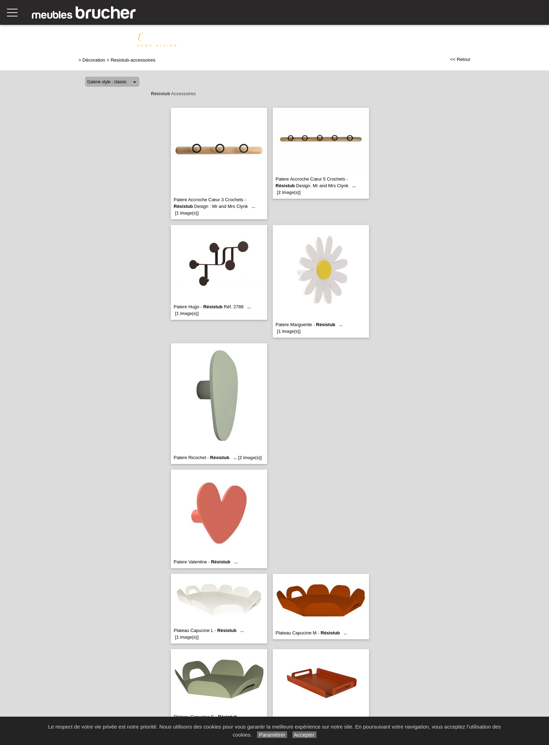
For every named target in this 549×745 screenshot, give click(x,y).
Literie (450, 37)
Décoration (480, 37)
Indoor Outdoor (524, 37)
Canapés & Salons (220, 37)
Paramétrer (271, 735)
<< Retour (460, 59)
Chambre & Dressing (408, 37)
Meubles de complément (342, 37)
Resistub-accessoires (133, 60)
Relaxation (264, 37)
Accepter (304, 735)
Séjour (295, 37)
